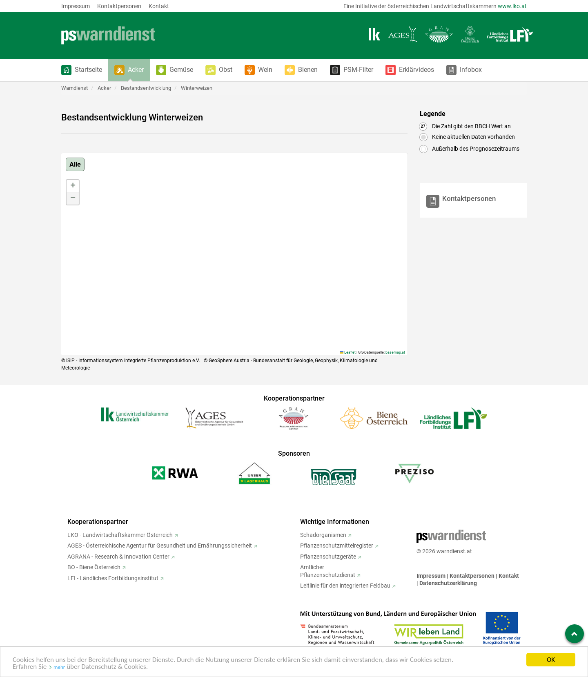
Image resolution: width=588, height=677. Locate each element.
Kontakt (159, 6)
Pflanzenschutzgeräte (328, 556)
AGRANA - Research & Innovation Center (118, 556)
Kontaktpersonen (119, 6)
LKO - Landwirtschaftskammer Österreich (120, 535)
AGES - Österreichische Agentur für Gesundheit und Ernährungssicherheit (159, 545)
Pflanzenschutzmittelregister (336, 545)
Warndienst (74, 88)
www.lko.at (512, 6)
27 (423, 126)
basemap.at (395, 352)
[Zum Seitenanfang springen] (574, 633)
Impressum (75, 6)
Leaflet (348, 352)
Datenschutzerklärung (448, 583)
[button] (81, 70)
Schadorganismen (323, 535)
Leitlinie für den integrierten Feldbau (345, 585)
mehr (59, 669)
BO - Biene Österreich (93, 567)
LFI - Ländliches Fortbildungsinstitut (112, 578)
